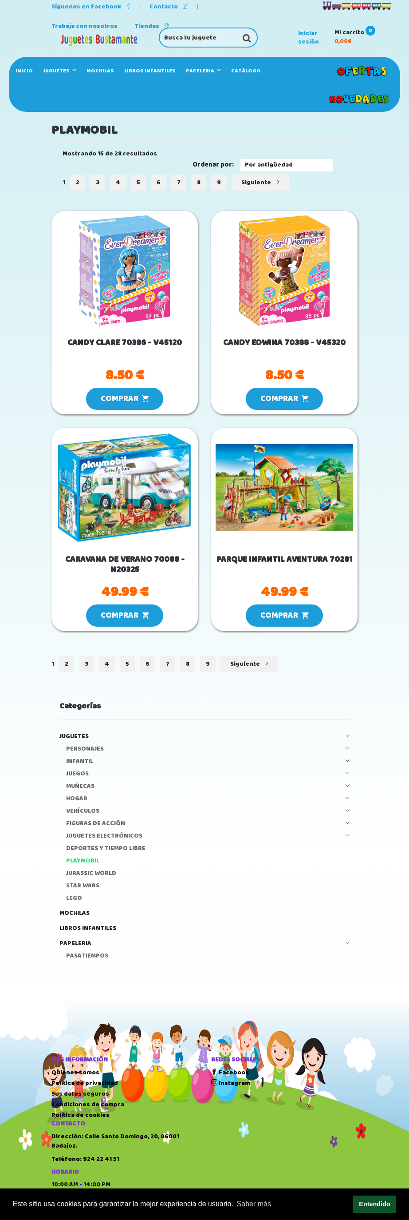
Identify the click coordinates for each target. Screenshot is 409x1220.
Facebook (230, 1072)
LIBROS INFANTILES (150, 71)
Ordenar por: (213, 165)
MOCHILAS (100, 71)
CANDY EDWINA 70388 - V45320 (284, 343)
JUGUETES (59, 71)
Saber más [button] (254, 1204)
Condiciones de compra (87, 1104)
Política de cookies (80, 1115)
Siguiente (260, 182)
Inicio (24, 71)
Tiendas (151, 26)
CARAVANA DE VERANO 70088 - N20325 (125, 565)
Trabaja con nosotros (84, 26)
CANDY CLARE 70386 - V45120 (124, 343)
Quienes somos (75, 1072)
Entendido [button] (374, 1204)
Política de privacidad (84, 1083)
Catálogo (246, 71)
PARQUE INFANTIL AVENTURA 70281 (284, 560)
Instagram (230, 1083)
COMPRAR (125, 398)
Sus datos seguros (80, 1094)
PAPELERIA (203, 71)
